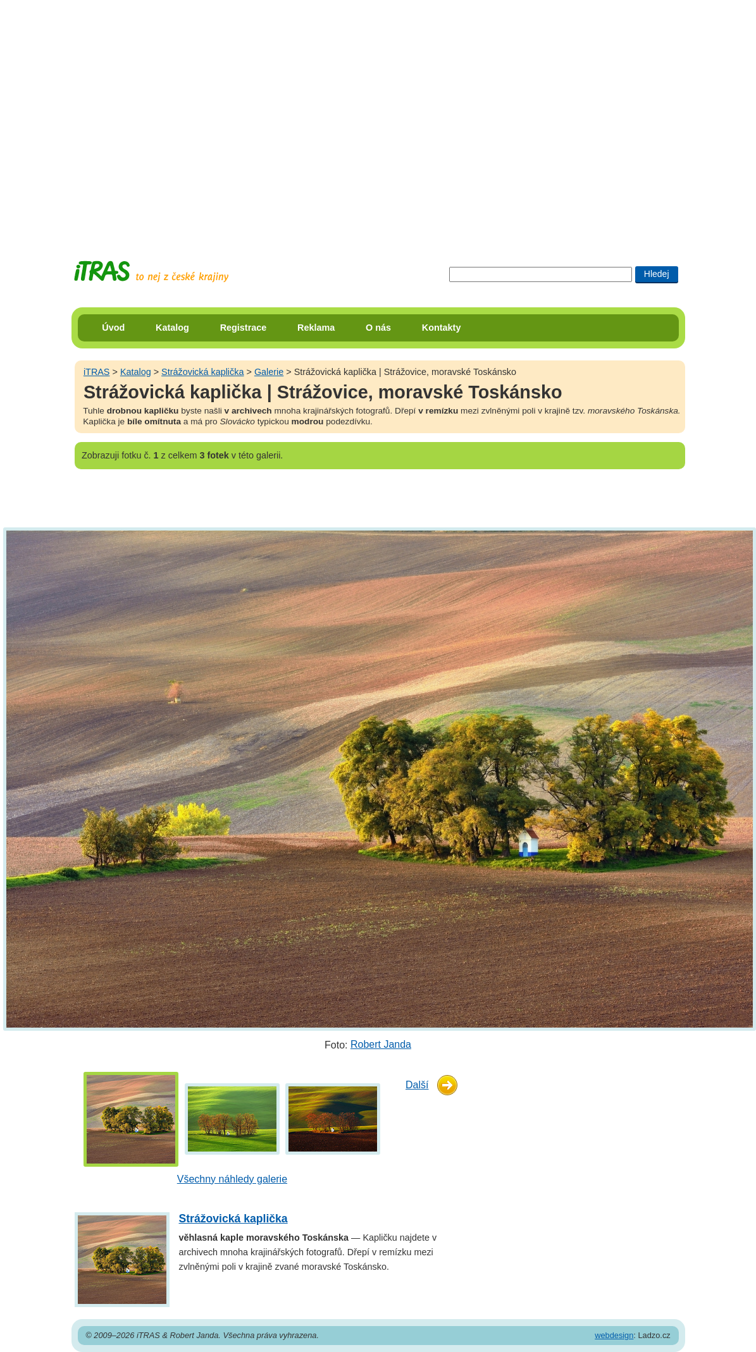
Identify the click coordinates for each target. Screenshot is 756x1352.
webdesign (614, 1335)
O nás (378, 328)
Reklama (316, 328)
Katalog (172, 328)
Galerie (268, 372)
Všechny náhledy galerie (232, 1179)
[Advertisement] (118, 118)
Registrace (243, 328)
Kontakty (441, 328)
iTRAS (97, 372)
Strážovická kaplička (202, 372)
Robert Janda (380, 1044)
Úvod (113, 328)
